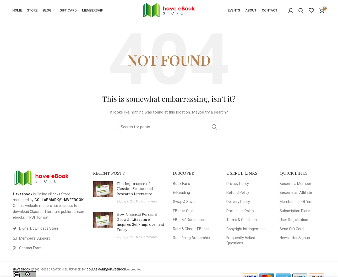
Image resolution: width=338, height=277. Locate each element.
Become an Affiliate (296, 192)
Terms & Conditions (242, 220)
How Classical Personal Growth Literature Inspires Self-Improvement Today (140, 222)
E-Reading (181, 192)
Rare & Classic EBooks (191, 229)
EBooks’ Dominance (189, 220)
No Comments (147, 201)
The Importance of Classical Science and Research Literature (135, 188)
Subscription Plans (295, 211)
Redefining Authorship (191, 238)
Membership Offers (296, 202)
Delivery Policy (238, 202)
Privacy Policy (237, 184)
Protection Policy (240, 211)
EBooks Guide (184, 211)
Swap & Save (184, 202)
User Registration (294, 220)
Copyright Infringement (245, 229)
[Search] (301, 10)
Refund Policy (237, 192)
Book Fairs (181, 184)
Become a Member (295, 184)
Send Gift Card (292, 229)
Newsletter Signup (295, 238)
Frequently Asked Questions (240, 240)
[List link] (49, 228)
